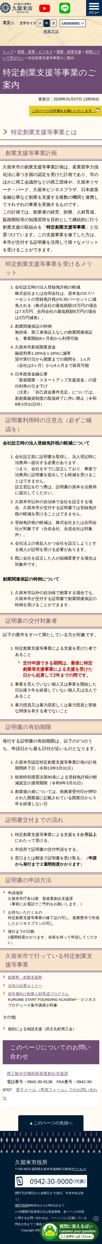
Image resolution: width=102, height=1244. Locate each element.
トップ (8, 52)
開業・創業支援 (69, 52)
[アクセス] (79, 1169)
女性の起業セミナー (25, 986)
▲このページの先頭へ (50, 1123)
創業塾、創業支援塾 (25, 977)
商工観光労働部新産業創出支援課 (37, 1073)
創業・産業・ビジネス (35, 52)
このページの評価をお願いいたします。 (65, 111)
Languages (73, 23)
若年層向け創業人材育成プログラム (38, 994)
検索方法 (51, 31)
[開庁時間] (22, 1205)
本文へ (8, 23)
